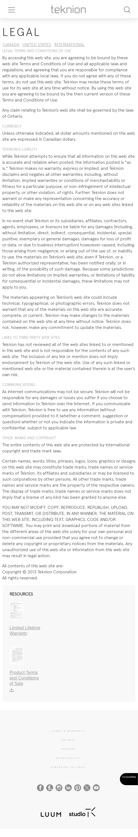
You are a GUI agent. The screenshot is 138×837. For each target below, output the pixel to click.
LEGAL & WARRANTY (68, 730)
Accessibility (68, 758)
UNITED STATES (36, 44)
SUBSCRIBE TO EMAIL (68, 767)
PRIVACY (68, 740)
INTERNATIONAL (69, 44)
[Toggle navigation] (9, 9)
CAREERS (68, 749)
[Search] (127, 9)
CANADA (11, 44)
